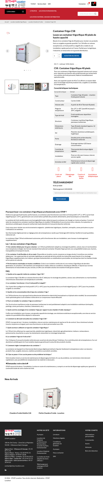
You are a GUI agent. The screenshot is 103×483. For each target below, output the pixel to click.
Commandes (89, 440)
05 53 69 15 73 (27, 458)
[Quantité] (55, 55)
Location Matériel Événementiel (43, 452)
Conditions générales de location (57, 443)
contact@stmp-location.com (14, 466)
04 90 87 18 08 (21, 455)
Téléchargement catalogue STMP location (42, 466)
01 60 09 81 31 (25, 453)
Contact (33, 4)
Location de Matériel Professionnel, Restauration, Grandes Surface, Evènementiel (43, 443)
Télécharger (61, 199)
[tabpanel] (27, 52)
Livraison (56, 434)
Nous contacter (58, 453)
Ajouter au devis (71, 56)
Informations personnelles (89, 435)
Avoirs (87, 444)
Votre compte (91, 430)
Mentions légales (59, 438)
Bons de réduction (91, 451)
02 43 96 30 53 (28, 456)
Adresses (88, 447)
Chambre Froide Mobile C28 (20, 413)
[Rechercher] (88, 14)
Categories (15, 11)
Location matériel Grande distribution (45, 17)
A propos (33, 11)
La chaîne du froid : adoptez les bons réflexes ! (43, 458)
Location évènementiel (48, 11)
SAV (49, 4)
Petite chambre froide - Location (51, 413)
